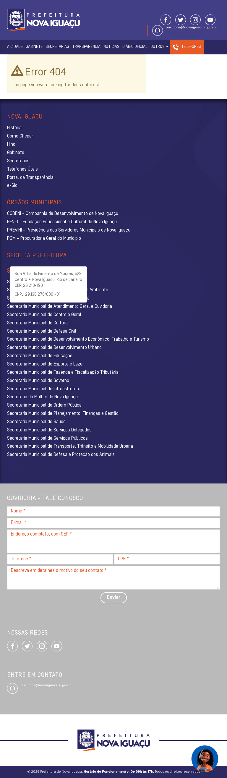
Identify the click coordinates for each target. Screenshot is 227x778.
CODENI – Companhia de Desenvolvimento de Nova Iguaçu (62, 213)
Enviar (113, 597)
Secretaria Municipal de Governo (38, 381)
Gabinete (34, 47)
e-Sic (12, 185)
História (14, 128)
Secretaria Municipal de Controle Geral (44, 315)
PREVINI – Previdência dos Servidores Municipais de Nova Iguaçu (68, 230)
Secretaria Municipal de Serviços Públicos (47, 438)
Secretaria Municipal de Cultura (37, 323)
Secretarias (57, 47)
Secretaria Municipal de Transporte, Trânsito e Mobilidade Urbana (70, 446)
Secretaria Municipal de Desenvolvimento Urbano (54, 347)
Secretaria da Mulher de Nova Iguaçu (42, 397)
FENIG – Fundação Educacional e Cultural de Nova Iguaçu (62, 222)
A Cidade (15, 47)
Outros (159, 47)
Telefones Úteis (22, 169)
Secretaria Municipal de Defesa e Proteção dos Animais (61, 454)
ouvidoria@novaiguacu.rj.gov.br (191, 27)
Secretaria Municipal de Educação (39, 356)
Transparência (86, 47)
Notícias (111, 47)
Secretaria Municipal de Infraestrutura (43, 389)
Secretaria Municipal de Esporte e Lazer (45, 364)
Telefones (191, 47)
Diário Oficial (134, 47)
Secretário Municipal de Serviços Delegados (49, 430)
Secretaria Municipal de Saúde (36, 422)
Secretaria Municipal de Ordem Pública (44, 405)
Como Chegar (20, 136)
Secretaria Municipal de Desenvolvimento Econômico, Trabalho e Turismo (78, 339)
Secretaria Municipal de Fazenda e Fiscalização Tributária (63, 372)
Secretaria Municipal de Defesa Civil (41, 331)
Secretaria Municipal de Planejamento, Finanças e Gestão (63, 413)
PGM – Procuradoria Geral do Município (44, 238)
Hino (11, 144)
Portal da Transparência (30, 177)
